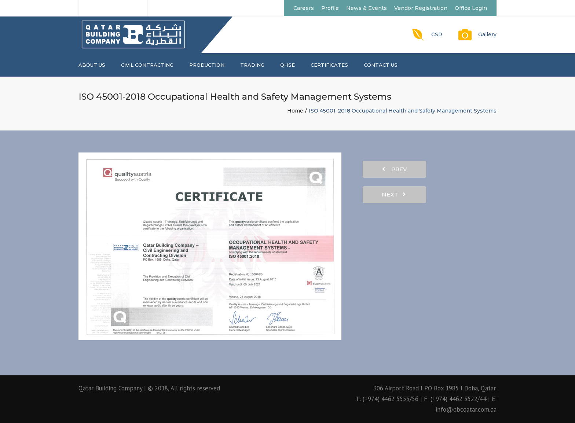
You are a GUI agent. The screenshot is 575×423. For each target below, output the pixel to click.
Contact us (381, 65)
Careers (303, 8)
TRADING (252, 65)
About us (91, 65)
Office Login (471, 8)
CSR (436, 34)
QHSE (287, 65)
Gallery (487, 34)
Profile (330, 8)
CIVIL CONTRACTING (147, 65)
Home (295, 110)
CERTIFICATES (329, 65)
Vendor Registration (420, 8)
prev (394, 169)
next (394, 194)
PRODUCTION (206, 65)
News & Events (366, 8)
